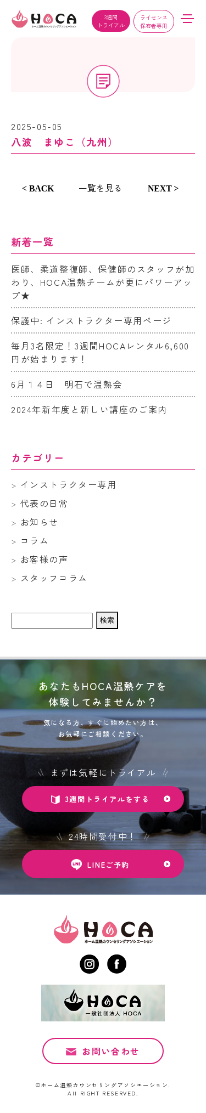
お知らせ (39, 521)
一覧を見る (101, 187)
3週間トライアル (111, 21)
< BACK (38, 188)
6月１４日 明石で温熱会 (67, 384)
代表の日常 (44, 503)
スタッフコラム (54, 577)
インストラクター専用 (68, 484)
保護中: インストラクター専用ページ (91, 320)
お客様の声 (44, 559)
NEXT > (163, 188)
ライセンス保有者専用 (154, 21)
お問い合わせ (111, 1057)
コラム (34, 540)
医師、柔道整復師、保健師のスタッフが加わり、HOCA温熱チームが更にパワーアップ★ (102, 282)
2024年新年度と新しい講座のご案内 (89, 409)
